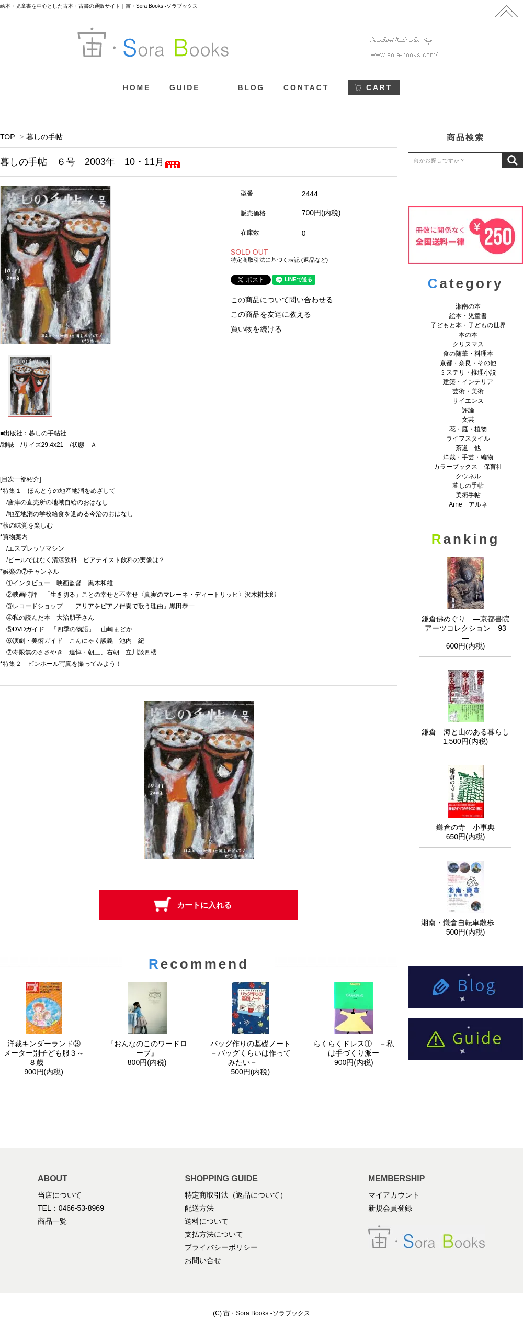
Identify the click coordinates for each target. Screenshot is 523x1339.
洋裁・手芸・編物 (471, 457)
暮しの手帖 (44, 137)
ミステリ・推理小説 (468, 372)
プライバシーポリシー (221, 1247)
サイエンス (468, 400)
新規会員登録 (390, 1208)
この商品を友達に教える (271, 314)
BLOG (251, 87)
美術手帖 (468, 495)
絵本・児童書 (468, 316)
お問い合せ (203, 1260)
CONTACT (306, 87)
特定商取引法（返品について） (236, 1195)
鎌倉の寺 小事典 (465, 827)
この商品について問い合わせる (282, 299)
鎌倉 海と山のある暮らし (465, 732)
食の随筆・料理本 (468, 353)
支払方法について (214, 1234)
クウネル (468, 476)
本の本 (468, 334)
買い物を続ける (256, 329)
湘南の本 (468, 306)
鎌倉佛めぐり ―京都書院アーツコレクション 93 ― (468, 628)
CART (379, 87)
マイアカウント (393, 1195)
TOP (7, 137)
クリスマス (468, 344)
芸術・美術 (468, 391)
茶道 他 (468, 448)
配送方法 (199, 1208)
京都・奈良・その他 (468, 363)
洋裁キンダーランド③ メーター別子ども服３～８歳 (46, 1053)
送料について (207, 1221)
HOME (137, 87)
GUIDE (184, 87)
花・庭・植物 (468, 429)
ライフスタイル (468, 438)
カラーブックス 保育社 (468, 466)
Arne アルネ (468, 504)
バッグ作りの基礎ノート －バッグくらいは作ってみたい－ (254, 1053)
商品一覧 (52, 1221)
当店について (60, 1195)
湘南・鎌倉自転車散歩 (465, 922)
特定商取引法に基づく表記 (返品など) (279, 260)
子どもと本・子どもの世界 (468, 325)
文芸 (468, 419)
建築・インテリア (468, 382)
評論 (468, 410)
